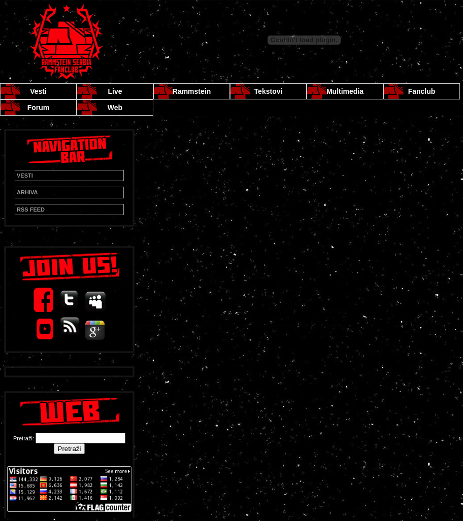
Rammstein (192, 91)
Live (115, 91)
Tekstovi (268, 91)
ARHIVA (27, 192)
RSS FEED (31, 209)
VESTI (25, 175)
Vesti (38, 91)
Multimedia (344, 91)
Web (115, 107)
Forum (38, 107)
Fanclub (422, 91)
